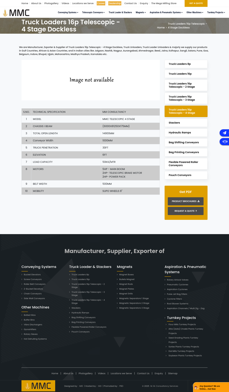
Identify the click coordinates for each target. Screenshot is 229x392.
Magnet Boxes (126, 274)
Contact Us (130, 3)
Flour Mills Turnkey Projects (182, 324)
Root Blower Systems (177, 303)
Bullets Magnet (127, 279)
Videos (65, 3)
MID (81, 386)
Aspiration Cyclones (177, 289)
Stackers (174, 123)
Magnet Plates (126, 288)
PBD (121, 386)
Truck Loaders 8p (180, 64)
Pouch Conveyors (180, 175)
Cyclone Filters (174, 298)
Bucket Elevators (32, 274)
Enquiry (144, 3)
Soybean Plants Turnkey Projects (185, 355)
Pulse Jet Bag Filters (177, 294)
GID (100, 386)
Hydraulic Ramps (180, 132)
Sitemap (172, 373)
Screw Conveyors (33, 279)
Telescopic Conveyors (93, 12)
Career (101, 3)
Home (24, 3)
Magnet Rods (126, 284)
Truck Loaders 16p (180, 74)
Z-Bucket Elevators (33, 288)
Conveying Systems (68, 12)
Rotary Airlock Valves (177, 279)
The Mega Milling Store (164, 3)
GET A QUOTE (196, 3)
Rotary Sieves (31, 334)
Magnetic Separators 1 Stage (134, 298)
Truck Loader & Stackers (120, 12)
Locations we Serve (83, 3)
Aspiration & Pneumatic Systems (166, 12)
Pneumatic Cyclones (177, 284)
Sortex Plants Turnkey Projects (184, 346)
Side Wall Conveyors (34, 298)
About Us (36, 3)
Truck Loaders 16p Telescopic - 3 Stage (182, 98)
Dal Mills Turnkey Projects (181, 351)
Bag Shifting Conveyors (184, 142)
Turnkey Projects (216, 12)
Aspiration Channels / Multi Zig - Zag (186, 308)
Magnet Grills (126, 293)
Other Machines (195, 12)
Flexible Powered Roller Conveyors (183, 163)
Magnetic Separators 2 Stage (134, 303)
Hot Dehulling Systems (35, 338)
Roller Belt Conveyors (34, 284)
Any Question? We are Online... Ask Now (210, 387)
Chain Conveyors (33, 293)
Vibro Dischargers (33, 324)
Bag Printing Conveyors (184, 152)
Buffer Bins (29, 319)
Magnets (141, 12)
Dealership (115, 3)
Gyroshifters (30, 329)
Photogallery (51, 3)
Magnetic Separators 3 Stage (134, 307)
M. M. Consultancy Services (164, 386)
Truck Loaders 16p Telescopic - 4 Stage (182, 111)
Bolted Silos (30, 315)
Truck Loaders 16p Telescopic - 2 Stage (182, 85)
